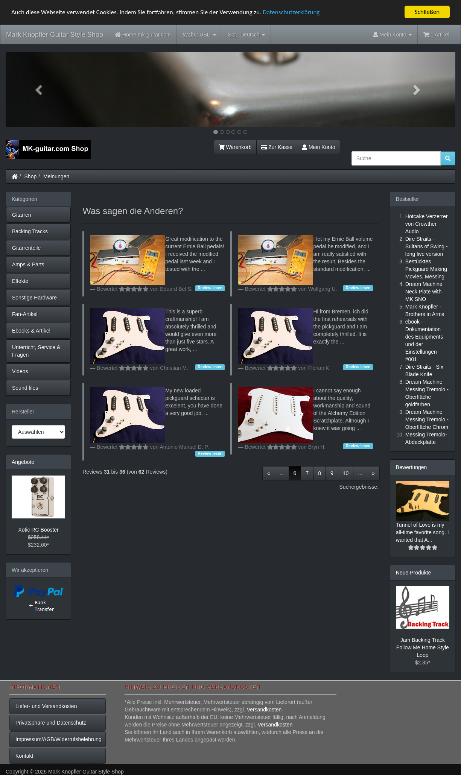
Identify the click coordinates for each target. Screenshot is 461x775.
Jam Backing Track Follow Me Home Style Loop (422, 647)
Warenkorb (235, 147)
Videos (20, 371)
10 (346, 473)
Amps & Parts (28, 264)
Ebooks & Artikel (31, 331)
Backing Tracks (30, 231)
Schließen (427, 12)
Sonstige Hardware (34, 298)
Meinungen (56, 176)
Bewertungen (411, 467)
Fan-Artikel (25, 314)
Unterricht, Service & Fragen (36, 351)
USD (199, 35)
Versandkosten (264, 710)
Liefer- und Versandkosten (46, 706)
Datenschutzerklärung (291, 12)
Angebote (23, 462)
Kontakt (24, 756)
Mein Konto (318, 147)
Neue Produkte (413, 573)
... (282, 473)
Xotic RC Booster (38, 530)
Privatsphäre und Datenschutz (50, 723)
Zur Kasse (276, 147)
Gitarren (21, 215)
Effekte (20, 281)
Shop (30, 176)
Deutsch (246, 35)
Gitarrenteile (26, 248)
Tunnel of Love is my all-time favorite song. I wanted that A (422, 532)
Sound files (25, 388)
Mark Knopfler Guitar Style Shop (54, 34)
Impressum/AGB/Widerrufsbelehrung (58, 739)
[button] (39, 89)
